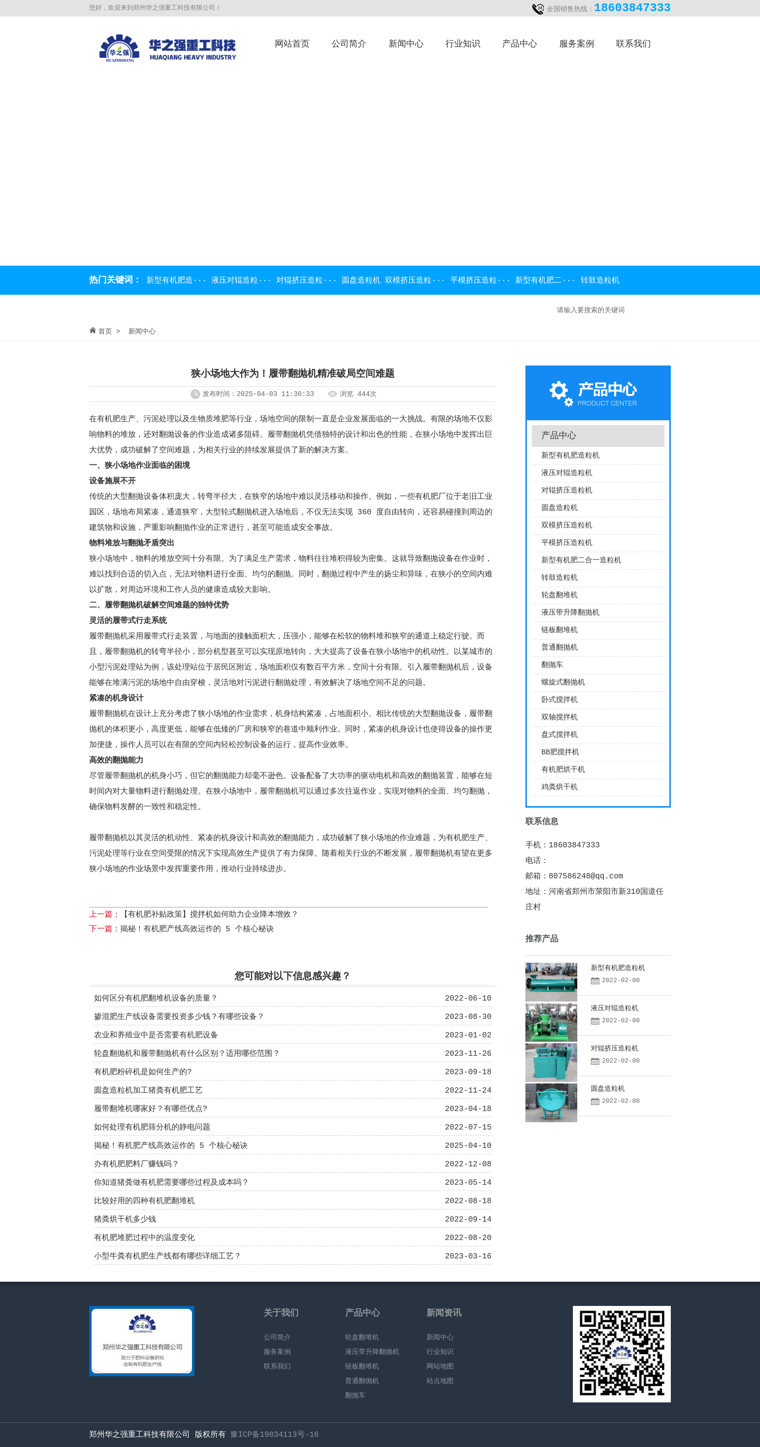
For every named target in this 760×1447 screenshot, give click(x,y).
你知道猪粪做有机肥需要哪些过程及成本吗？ (171, 1182)
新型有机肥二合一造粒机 (581, 561)
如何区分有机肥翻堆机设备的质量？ (156, 998)
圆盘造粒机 (363, 280)
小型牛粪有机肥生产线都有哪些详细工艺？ (167, 1256)
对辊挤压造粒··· (308, 280)
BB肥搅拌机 (560, 752)
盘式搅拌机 (559, 735)
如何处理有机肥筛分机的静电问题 (152, 1127)
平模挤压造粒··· (482, 280)
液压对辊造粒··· (243, 280)
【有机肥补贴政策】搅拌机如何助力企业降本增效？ (209, 914)
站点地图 (440, 1381)
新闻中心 (406, 44)
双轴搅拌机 (559, 718)
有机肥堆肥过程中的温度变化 (144, 1238)
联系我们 (633, 44)
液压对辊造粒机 (566, 473)
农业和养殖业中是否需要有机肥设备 (156, 1035)
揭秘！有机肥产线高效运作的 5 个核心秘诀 (197, 929)
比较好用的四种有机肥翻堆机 (144, 1201)
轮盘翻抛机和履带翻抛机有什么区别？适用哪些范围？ (187, 1053)
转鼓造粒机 (600, 280)
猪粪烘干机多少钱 (125, 1219)
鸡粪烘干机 (559, 787)
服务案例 (576, 44)
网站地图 (440, 1366)
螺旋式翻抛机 (563, 683)
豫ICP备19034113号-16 (274, 1435)
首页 (105, 331)
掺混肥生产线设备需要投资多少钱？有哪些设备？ (179, 1017)
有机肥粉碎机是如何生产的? (143, 1072)
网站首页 (292, 44)
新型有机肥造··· (176, 280)
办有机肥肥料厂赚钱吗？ (136, 1164)
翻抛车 (552, 665)
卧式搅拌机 (559, 700)
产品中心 (519, 44)
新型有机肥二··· (547, 280)
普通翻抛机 (559, 648)
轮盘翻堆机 (559, 595)
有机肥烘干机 (563, 770)
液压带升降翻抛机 (570, 613)
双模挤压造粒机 (566, 526)
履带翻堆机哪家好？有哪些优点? (150, 1109)
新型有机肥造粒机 (570, 456)
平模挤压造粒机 (566, 543)
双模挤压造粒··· (417, 280)
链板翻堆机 (559, 630)
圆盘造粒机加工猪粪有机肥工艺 (148, 1090)
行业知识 (462, 44)
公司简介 (349, 44)
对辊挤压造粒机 (566, 491)
